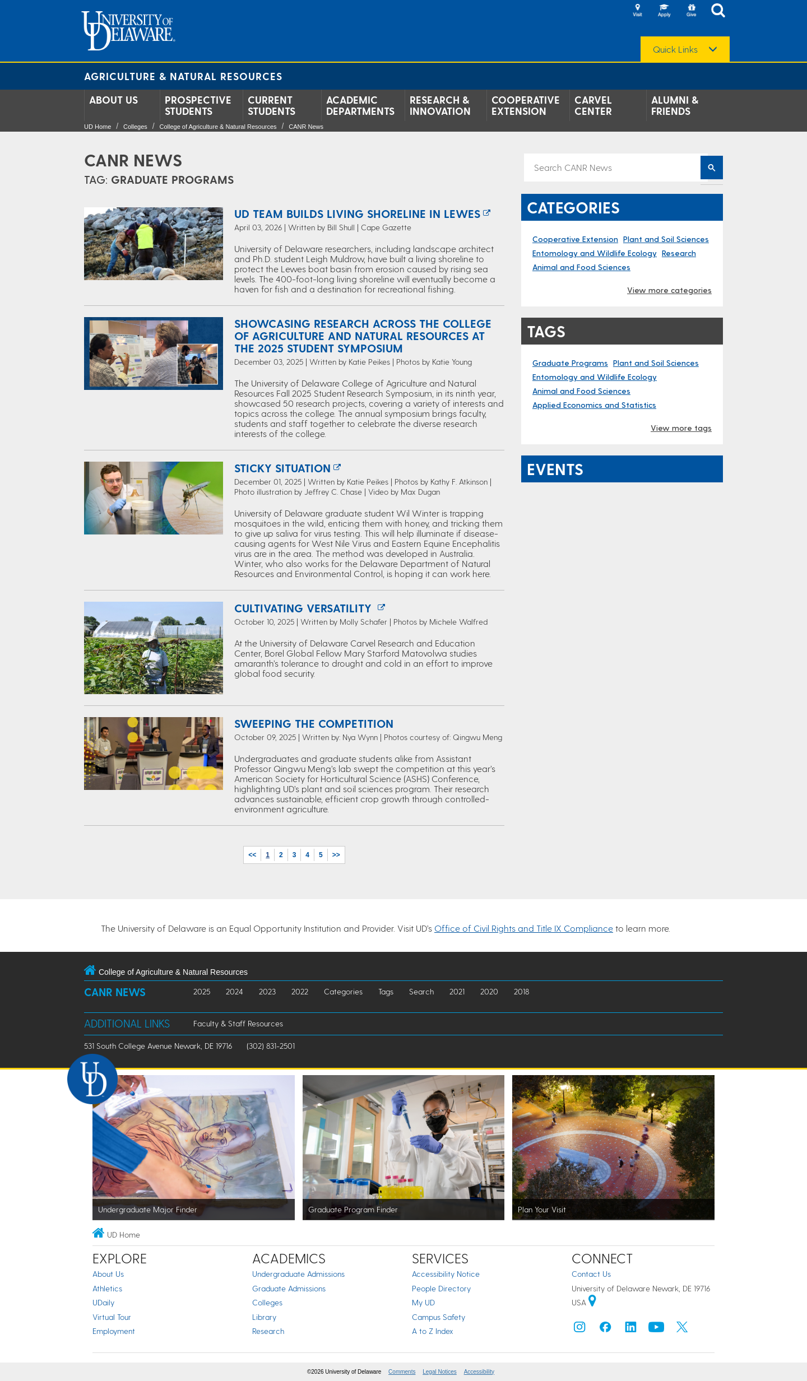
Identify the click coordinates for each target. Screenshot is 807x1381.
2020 (489, 991)
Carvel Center (593, 105)
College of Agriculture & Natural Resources (217, 126)
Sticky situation (282, 468)
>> (336, 855)
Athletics (107, 1288)
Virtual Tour (111, 1317)
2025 (201, 991)
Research (679, 253)
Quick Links (675, 49)
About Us (113, 99)
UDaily (103, 1302)
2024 (234, 991)
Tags (385, 991)
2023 (267, 991)
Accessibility (479, 1372)
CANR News (306, 126)
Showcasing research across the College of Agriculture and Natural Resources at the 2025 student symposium (362, 336)
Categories (343, 991)
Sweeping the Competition (313, 723)
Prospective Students (198, 105)
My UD (423, 1302)
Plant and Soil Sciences (666, 239)
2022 (299, 991)
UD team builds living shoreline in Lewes (357, 213)
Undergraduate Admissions (298, 1273)
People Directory (441, 1288)
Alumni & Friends (674, 105)
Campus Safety (438, 1317)
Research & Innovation (440, 105)
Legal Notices (440, 1372)
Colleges (135, 126)
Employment (113, 1331)
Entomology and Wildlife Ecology (594, 253)
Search (421, 991)
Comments (401, 1372)
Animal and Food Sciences (581, 267)
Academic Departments (360, 105)
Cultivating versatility (304, 608)
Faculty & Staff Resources (238, 1023)
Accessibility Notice (446, 1273)
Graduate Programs (570, 363)
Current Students (271, 105)
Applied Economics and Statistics (594, 405)
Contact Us (591, 1273)
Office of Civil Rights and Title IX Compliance (523, 928)
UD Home (97, 126)
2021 (457, 991)
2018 (521, 991)
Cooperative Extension (525, 105)
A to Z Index (432, 1331)
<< (252, 855)
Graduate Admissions (289, 1288)
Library (264, 1317)
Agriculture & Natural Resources (183, 76)
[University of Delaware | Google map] (592, 1302)
